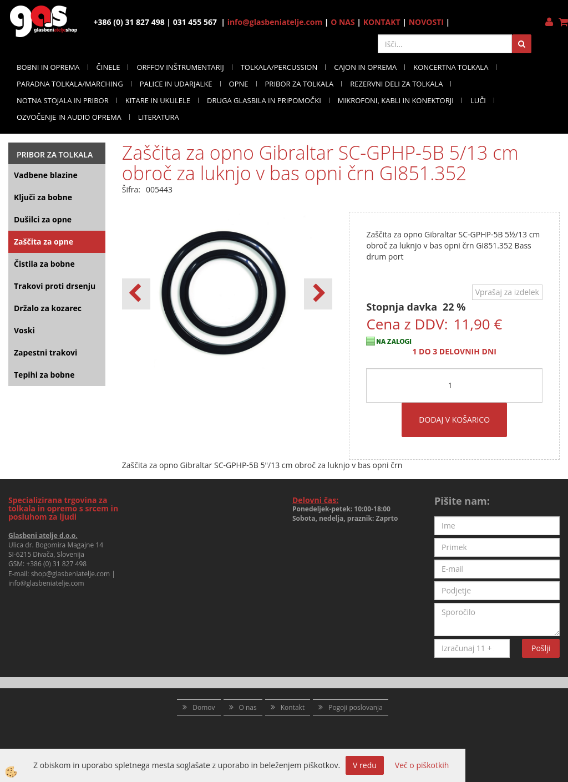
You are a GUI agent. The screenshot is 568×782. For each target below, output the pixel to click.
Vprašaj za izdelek (507, 292)
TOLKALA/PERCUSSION (279, 67)
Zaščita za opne (43, 241)
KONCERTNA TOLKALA (450, 67)
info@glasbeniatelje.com (275, 22)
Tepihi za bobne (44, 374)
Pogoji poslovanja (355, 707)
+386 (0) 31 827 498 (56, 563)
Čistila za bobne (44, 263)
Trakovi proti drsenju (54, 286)
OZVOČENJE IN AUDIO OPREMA (69, 117)
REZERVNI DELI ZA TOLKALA (396, 84)
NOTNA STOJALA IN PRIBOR (63, 100)
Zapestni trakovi (45, 352)
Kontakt (293, 707)
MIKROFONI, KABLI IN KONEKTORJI (396, 100)
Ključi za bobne (43, 197)
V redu (365, 765)
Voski (24, 330)
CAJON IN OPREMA (365, 67)
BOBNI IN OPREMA (48, 67)
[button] (318, 293)
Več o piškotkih (422, 765)
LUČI (478, 100)
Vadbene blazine (46, 175)
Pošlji (540, 648)
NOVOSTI (426, 22)
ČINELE (108, 67)
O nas (248, 707)
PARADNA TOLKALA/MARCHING (70, 84)
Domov (203, 707)
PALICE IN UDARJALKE (176, 84)
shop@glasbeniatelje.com (70, 573)
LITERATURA (158, 117)
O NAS (343, 22)
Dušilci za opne (43, 219)
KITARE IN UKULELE (157, 100)
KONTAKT (381, 22)
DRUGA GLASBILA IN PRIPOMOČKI (264, 100)
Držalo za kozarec (48, 308)
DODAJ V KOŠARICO (454, 419)
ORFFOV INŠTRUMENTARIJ (180, 67)
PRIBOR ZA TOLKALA (299, 84)
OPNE (238, 84)
